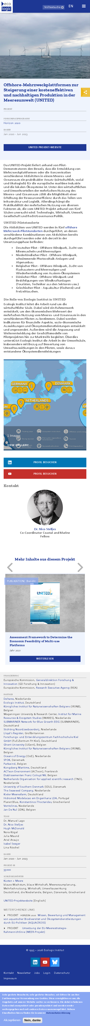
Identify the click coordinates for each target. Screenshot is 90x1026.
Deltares (9, 699)
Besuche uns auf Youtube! (45, 962)
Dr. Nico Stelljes (13, 824)
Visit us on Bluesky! (54, 962)
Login (47, 973)
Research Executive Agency (53, 688)
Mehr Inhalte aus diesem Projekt (45, 559)
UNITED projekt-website (45, 147)
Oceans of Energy (15, 756)
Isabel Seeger (12, 844)
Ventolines (10, 806)
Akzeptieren (12, 1020)
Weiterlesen (45, 658)
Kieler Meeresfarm (15, 794)
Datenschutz (62, 973)
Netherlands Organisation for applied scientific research (39, 779)
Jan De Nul (10, 810)
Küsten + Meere (13, 881)
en (71, 6)
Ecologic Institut (14, 703)
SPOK (7, 760)
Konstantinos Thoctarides (35, 802)
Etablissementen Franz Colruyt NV (25, 775)
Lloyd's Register (13, 733)
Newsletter (24, 973)
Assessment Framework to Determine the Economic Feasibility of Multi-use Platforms (41, 641)
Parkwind (10, 764)
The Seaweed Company (18, 790)
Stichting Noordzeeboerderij (22, 729)
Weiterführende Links (19, 910)
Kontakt (9, 973)
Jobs (37, 973)
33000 (7, 870)
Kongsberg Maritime (16, 767)
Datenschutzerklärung (58, 1013)
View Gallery (18, 445)
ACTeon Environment (17, 771)
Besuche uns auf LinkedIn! (35, 962)
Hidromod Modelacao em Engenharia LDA (30, 798)
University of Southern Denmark (24, 787)
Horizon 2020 (12, 123)
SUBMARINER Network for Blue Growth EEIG (32, 722)
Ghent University (14, 745)
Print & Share (85, 92)
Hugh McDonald (14, 828)
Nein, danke (32, 1020)
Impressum (10, 978)
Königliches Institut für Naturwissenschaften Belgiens (37, 706)
